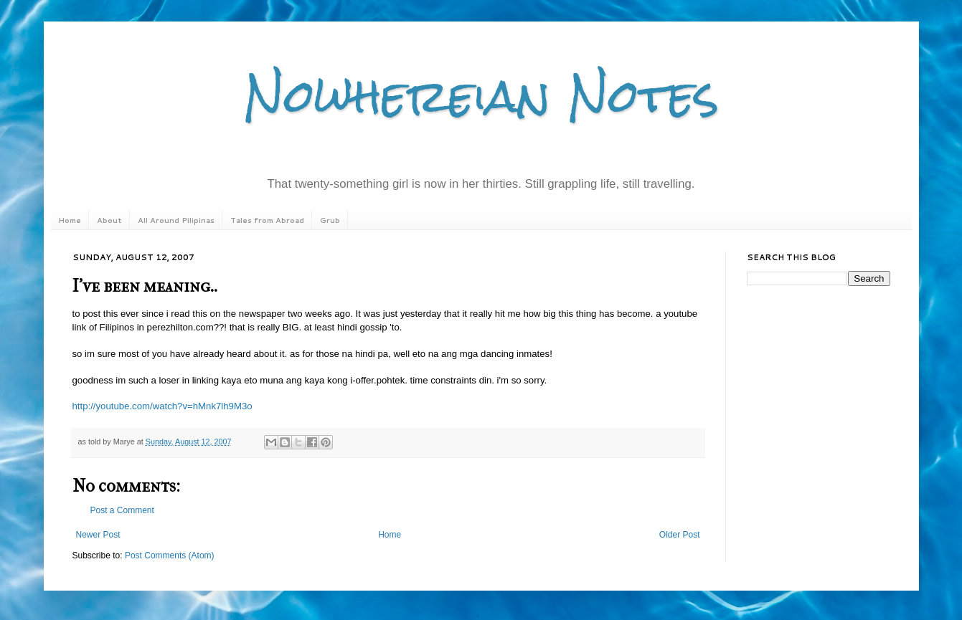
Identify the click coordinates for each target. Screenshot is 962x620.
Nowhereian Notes (481, 95)
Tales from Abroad (267, 220)
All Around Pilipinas (176, 220)
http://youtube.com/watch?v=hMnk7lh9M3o (162, 406)
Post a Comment (122, 510)
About (109, 220)
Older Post (679, 535)
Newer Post (98, 535)
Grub (330, 220)
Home (69, 220)
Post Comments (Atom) (169, 555)
